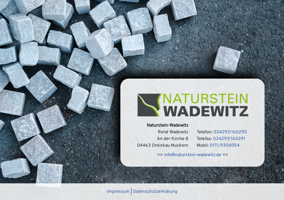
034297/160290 (230, 132)
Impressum (118, 191)
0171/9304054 (225, 145)
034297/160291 (229, 139)
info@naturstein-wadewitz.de (192, 155)
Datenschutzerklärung (155, 191)
